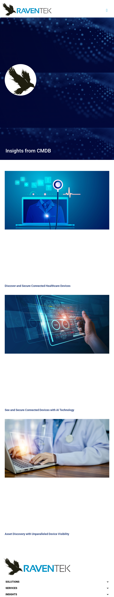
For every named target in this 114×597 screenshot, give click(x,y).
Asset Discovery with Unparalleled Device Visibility (37, 534)
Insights (11, 594)
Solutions (12, 581)
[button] (106, 10)
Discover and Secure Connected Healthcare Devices (37, 285)
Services (11, 588)
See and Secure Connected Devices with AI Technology (39, 410)
